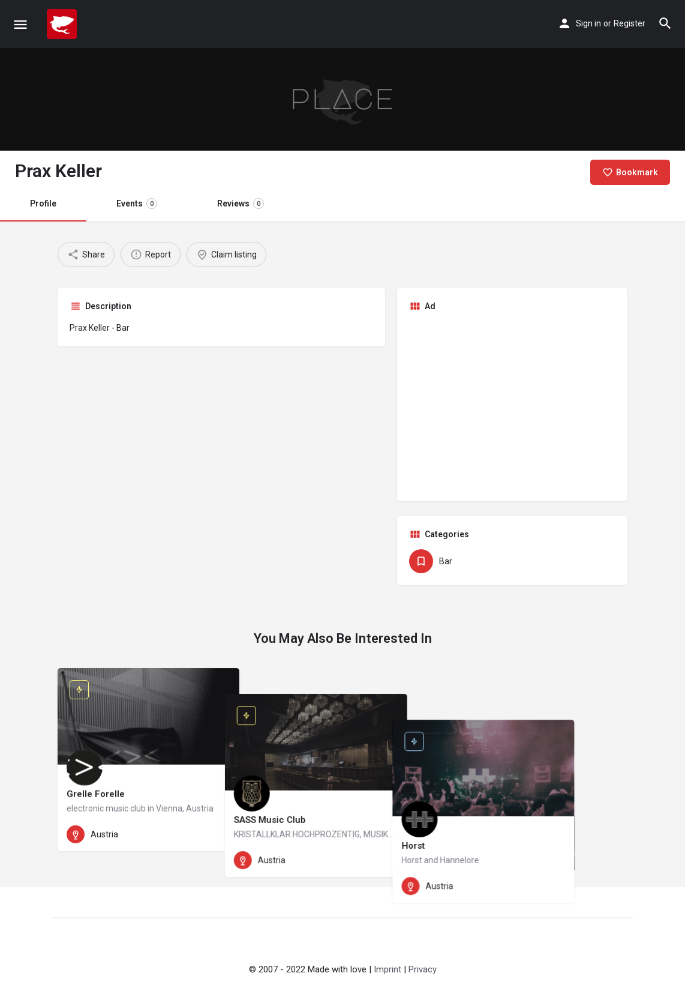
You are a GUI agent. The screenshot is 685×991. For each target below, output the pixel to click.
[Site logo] (63, 24)
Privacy (422, 969)
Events (136, 203)
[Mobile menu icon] (20, 24)
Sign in (588, 23)
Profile (43, 203)
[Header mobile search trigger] (665, 23)
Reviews (240, 203)
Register (629, 23)
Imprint (387, 969)
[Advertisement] (512, 405)
